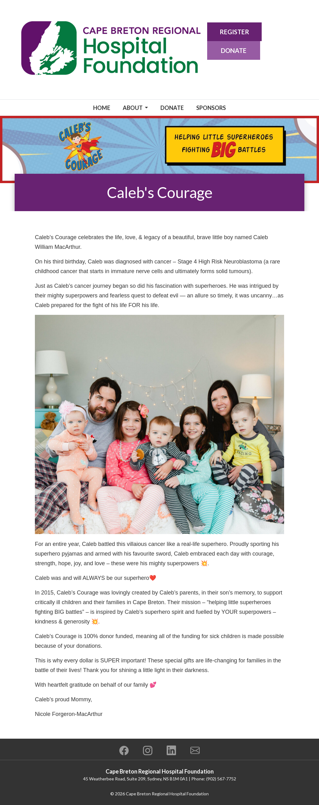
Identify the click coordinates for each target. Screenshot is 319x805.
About (133, 107)
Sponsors (211, 107)
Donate (233, 50)
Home (101, 107)
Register (234, 32)
